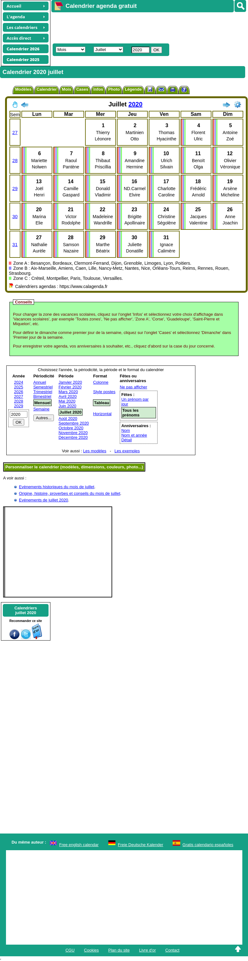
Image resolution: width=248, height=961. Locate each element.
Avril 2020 (68, 396)
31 (15, 244)
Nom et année (134, 435)
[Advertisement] (143, 27)
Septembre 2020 (74, 423)
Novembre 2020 (73, 432)
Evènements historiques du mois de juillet (56, 486)
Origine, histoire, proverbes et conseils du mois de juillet (69, 493)
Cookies (91, 950)
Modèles (23, 89)
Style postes (104, 391)
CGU (70, 950)
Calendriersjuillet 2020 (25, 610)
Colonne (100, 382)
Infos (98, 89)
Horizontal (102, 413)
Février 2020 (70, 387)
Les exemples (127, 451)
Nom (125, 430)
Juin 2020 (67, 406)
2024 (18, 382)
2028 (18, 401)
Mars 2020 (68, 391)
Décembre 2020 (73, 437)
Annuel (39, 382)
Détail (126, 440)
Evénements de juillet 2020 (43, 500)
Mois (66, 89)
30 (15, 216)
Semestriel (43, 387)
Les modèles (95, 451)
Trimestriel (42, 391)
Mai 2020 (67, 401)
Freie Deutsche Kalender (140, 844)
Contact (172, 950)
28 (15, 160)
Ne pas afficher (133, 387)
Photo (114, 89)
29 (15, 188)
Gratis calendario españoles (207, 844)
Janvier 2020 (70, 382)
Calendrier (47, 89)
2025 (18, 387)
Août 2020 (68, 418)
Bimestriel (42, 396)
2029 (18, 406)
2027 (18, 396)
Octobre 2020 (71, 428)
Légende (133, 89)
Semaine (41, 409)
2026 (18, 391)
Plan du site (119, 950)
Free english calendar (79, 844)
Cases (82, 89)
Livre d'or (147, 950)
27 (15, 132)
